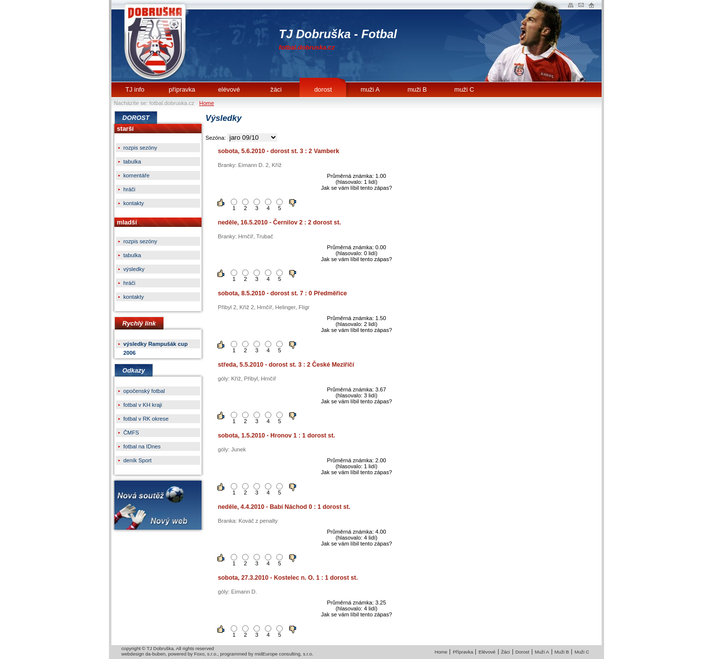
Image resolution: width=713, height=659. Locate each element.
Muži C (581, 652)
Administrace (591, 4)
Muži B (562, 652)
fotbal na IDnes (141, 446)
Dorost (522, 652)
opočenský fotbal (144, 391)
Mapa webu (570, 4)
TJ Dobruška (157, 41)
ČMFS (131, 433)
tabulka (132, 162)
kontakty (133, 203)
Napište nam (581, 4)
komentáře (136, 175)
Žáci (505, 652)
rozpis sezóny (140, 148)
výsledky (134, 269)
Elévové (486, 652)
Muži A (542, 652)
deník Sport (137, 460)
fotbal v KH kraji (142, 405)
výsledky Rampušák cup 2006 (155, 344)
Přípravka (463, 652)
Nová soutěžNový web (158, 505)
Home (206, 103)
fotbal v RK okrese (145, 419)
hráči (129, 189)
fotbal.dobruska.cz (307, 47)
